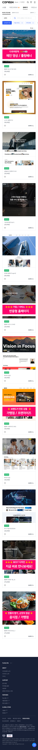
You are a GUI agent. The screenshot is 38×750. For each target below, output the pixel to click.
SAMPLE (31, 75)
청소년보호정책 (5, 721)
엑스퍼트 (4, 698)
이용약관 (9, 718)
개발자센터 (5, 701)
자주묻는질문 (5, 686)
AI (34, 745)
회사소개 (4, 718)
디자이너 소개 (5, 674)
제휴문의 (19, 721)
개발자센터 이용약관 (17, 718)
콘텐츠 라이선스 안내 (7, 691)
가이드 (4, 676)
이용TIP (4, 688)
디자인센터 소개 (6, 671)
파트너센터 (5, 703)
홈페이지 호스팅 (15, 12)
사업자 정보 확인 (22, 726)
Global (4, 713)
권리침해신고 (12, 721)
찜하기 (31, 2)
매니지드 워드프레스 (6, 12)
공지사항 (4, 683)
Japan (4, 710)
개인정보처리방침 (25, 718)
